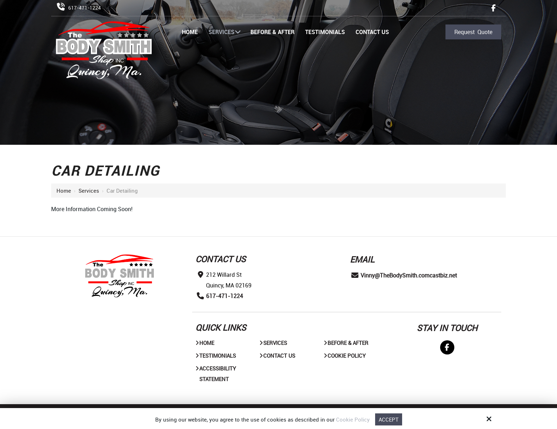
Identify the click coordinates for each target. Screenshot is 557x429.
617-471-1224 (84, 7)
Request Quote (473, 32)
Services (89, 190)
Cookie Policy (353, 419)
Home (63, 190)
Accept (389, 419)
